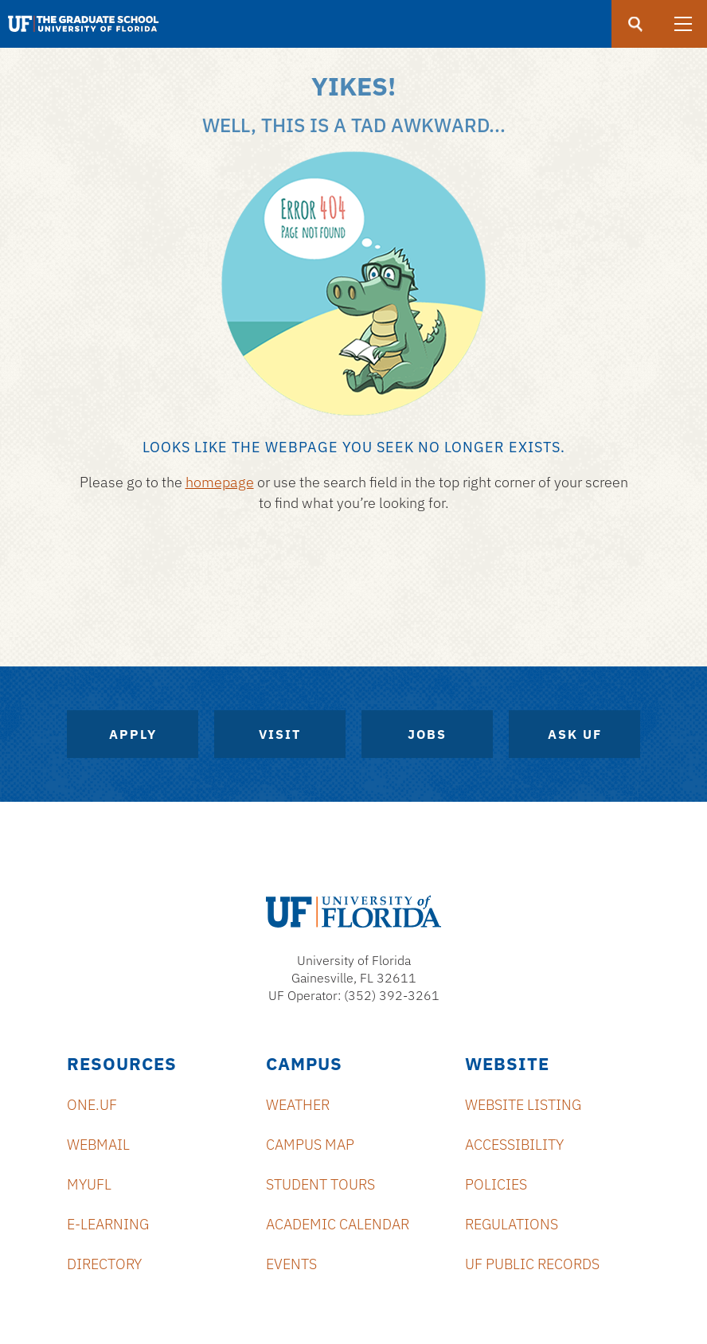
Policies (496, 1184)
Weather (298, 1105)
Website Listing (523, 1105)
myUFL (89, 1184)
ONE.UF (92, 1105)
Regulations (511, 1224)
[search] (635, 24)
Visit (280, 734)
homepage (220, 482)
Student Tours (320, 1184)
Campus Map (310, 1144)
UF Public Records (532, 1264)
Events (291, 1264)
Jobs (427, 734)
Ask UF (575, 734)
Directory (104, 1264)
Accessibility (514, 1144)
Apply (133, 734)
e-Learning (108, 1224)
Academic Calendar (337, 1224)
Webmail (98, 1144)
